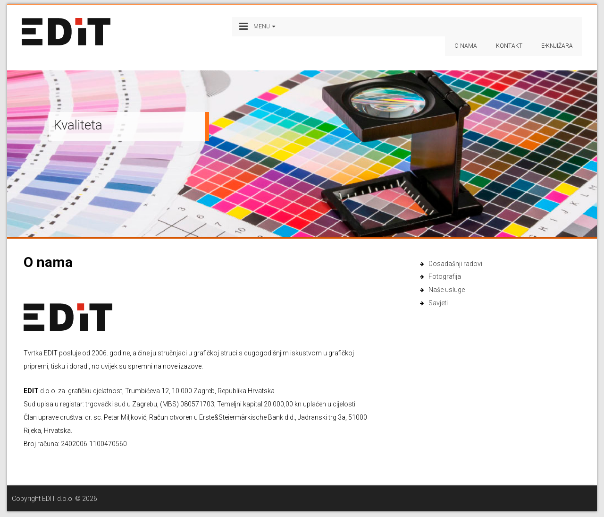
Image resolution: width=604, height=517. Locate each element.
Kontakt (509, 46)
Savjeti (438, 303)
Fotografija (444, 276)
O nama (465, 46)
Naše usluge (446, 289)
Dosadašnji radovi (455, 263)
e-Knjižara (557, 46)
